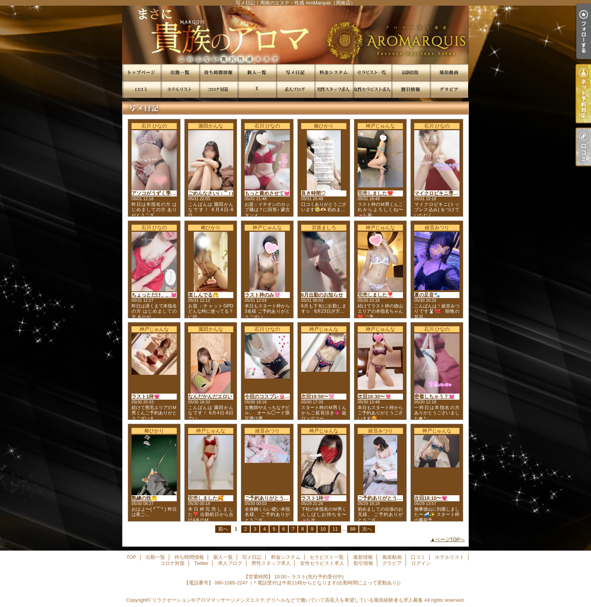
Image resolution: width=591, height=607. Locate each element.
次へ (367, 529)
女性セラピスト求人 (372, 89)
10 (323, 529)
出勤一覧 (180, 72)
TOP (141, 72)
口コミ (141, 89)
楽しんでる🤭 (203, 295)
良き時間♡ (313, 193)
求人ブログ (295, 89)
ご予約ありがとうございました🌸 (282, 498)
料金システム (333, 72)
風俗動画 (449, 72)
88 (352, 529)
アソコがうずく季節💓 (157, 193)
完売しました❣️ (375, 295)
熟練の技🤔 (144, 498)
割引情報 (410, 89)
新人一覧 (256, 72)
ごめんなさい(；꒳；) (210, 193)
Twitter (256, 89)
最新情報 (410, 72)
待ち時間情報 (218, 72)
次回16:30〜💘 (374, 396)
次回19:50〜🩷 (317, 396)
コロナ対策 (218, 89)
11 (335, 529)
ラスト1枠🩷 (315, 498)
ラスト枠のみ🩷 (262, 295)
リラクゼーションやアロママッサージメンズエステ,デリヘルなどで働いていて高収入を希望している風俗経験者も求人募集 (287, 600)
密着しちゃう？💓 (434, 396)
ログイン (421, 563)
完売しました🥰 (206, 498)
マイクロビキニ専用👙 (439, 193)
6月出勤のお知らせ (322, 295)
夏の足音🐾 (427, 295)
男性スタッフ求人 (333, 89)
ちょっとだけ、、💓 (154, 295)
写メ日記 (295, 72)
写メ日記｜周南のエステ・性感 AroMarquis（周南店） (295, 35)
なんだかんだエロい (210, 396)
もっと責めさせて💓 (267, 193)
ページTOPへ (450, 539)
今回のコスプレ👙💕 (268, 396)
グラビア (449, 89)
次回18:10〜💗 (430, 498)
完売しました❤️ (375, 193)
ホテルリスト (180, 89)
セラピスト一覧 (372, 72)
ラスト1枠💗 (146, 396)
